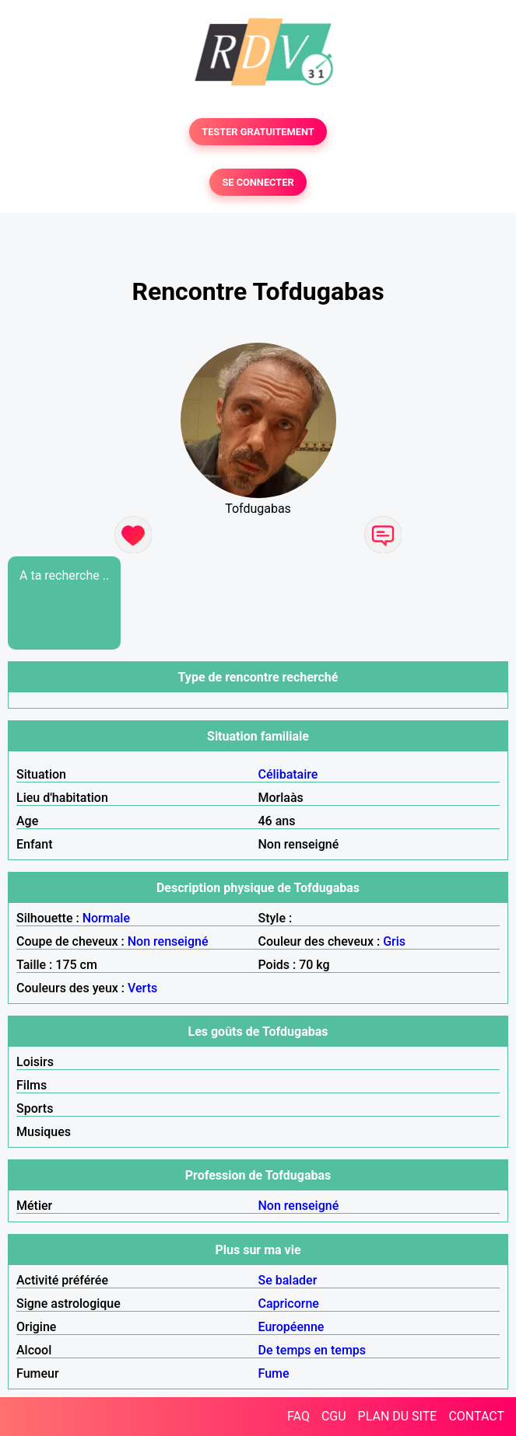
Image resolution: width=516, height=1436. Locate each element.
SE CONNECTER (257, 182)
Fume (274, 1373)
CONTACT (476, 1416)
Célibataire (288, 774)
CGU (333, 1416)
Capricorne (288, 1303)
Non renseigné (168, 941)
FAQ (298, 1416)
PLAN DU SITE (397, 1416)
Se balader (288, 1280)
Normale (106, 918)
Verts (142, 988)
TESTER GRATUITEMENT (258, 132)
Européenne (291, 1326)
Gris (394, 941)
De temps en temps (312, 1350)
